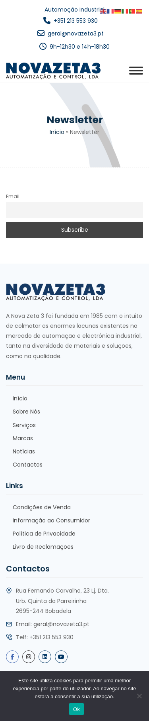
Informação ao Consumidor (51, 520)
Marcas (23, 438)
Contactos (28, 465)
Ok (76, 709)
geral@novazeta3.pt (76, 33)
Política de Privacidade (44, 534)
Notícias (24, 451)
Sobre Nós (26, 412)
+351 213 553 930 (76, 21)
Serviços (24, 425)
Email (12, 196)
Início (57, 132)
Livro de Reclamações (43, 547)
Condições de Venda (42, 507)
